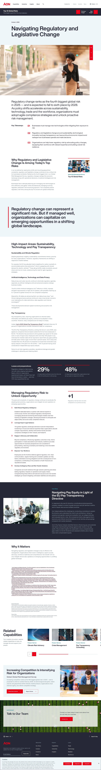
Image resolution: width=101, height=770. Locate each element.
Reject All (77, 763)
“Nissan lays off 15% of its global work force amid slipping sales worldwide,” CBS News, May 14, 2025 (33, 579)
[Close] (98, 763)
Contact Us (67, 4)
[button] (15, 691)
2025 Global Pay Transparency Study (19, 594)
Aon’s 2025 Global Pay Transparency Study (29, 324)
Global (94, 4)
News (85, 4)
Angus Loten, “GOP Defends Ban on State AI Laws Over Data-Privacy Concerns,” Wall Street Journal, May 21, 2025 (33, 586)
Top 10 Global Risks (10, 11)
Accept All (87, 763)
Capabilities (16, 4)
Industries (24, 4)
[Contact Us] (66, 719)
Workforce (71, 755)
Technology (71, 749)
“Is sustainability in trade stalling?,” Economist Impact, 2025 (24, 573)
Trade (69, 746)
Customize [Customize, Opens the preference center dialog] (67, 763)
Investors (80, 4)
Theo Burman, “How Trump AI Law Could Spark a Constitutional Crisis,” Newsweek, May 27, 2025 (31, 585)
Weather (70, 752)
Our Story (38, 746)
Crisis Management (59, 645)
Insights (32, 4)
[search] (43, 4)
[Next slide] (34, 654)
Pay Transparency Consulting (83, 646)
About (38, 4)
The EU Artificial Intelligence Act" (18, 583)
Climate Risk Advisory (36, 645)
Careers (74, 4)
